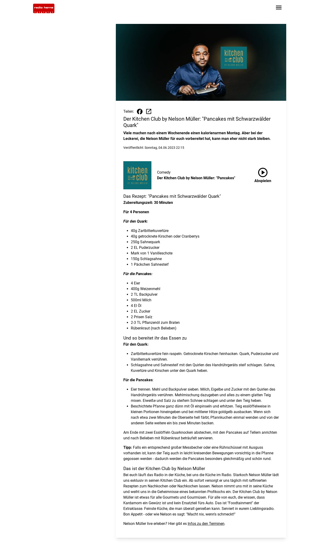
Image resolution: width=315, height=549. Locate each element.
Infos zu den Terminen (206, 523)
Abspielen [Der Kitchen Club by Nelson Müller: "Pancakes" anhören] (262, 174)
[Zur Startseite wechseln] (44, 8)
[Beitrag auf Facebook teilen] (140, 111)
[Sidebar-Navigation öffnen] (278, 8)
